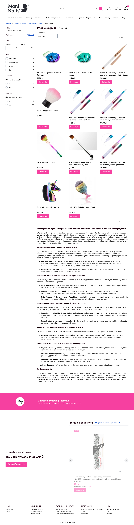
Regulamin (84, 513)
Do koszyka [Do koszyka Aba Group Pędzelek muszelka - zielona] (74, 82)
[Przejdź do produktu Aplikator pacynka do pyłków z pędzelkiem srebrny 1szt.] (83, 146)
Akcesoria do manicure (20, 23)
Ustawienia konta (36, 511)
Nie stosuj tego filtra (15, 80)
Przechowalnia (35, 513)
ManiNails (8, 23)
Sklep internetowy (66, 522)
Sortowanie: (41, 32)
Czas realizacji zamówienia (65, 513)
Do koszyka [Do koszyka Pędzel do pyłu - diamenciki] (43, 127)
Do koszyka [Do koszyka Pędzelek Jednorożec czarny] (43, 216)
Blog (108, 511)
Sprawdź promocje (16, 464)
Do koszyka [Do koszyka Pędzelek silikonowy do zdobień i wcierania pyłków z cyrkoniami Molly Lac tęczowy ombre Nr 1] (74, 127)
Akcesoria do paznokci (35, 23)
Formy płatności (61, 509)
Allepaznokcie (13, 62)
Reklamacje (9, 509)
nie (10, 87)
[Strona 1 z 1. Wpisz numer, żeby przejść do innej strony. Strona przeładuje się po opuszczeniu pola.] (124, 37)
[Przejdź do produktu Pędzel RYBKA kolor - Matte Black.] (83, 191)
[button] (100, 8)
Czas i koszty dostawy (63, 511)
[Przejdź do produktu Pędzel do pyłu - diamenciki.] (51, 98)
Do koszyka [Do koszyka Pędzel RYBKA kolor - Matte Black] (74, 216)
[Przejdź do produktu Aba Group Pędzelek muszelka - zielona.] (83, 57)
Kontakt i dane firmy (113, 509)
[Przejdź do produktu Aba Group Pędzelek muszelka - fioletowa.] (51, 57)
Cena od (8, 44)
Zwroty (8, 511)
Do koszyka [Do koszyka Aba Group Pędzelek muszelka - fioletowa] (43, 82)
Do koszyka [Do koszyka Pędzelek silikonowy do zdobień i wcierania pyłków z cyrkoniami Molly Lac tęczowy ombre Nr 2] (106, 171)
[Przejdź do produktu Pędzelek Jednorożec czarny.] (51, 191)
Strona (121, 37)
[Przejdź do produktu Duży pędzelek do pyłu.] (51, 146)
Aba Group (12, 58)
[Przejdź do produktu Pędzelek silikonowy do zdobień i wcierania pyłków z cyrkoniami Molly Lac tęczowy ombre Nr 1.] (83, 101)
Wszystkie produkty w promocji (107, 423)
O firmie (109, 513)
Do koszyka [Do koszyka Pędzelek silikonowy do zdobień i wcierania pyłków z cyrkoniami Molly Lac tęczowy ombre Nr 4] (106, 127)
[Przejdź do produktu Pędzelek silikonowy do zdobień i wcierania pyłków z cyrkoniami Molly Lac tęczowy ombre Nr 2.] (114, 146)
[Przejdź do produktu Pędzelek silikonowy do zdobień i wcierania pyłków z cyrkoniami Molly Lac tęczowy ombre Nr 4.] (114, 101)
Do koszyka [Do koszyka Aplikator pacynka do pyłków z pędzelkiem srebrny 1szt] (74, 171)
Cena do (24, 44)
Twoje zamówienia (37, 509)
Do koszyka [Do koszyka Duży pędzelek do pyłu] (43, 171)
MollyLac (12, 66)
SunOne (11, 70)
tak (10, 84)
